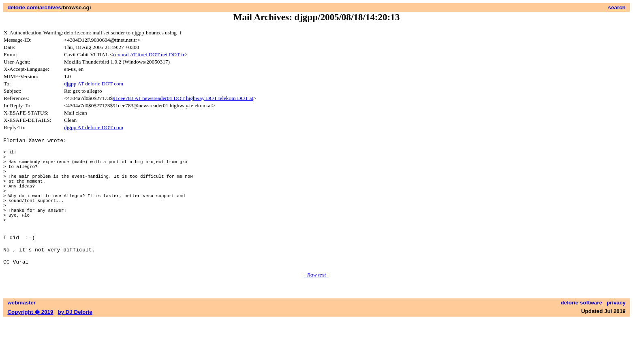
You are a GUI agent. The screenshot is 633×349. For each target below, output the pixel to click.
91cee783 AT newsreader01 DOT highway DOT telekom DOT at (183, 98)
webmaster (21, 332)
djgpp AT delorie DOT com (93, 84)
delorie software (581, 332)
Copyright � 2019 (30, 341)
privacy (616, 332)
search (617, 7)
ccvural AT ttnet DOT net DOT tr (148, 54)
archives (50, 7)
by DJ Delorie (75, 341)
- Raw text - (316, 304)
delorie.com (22, 7)
